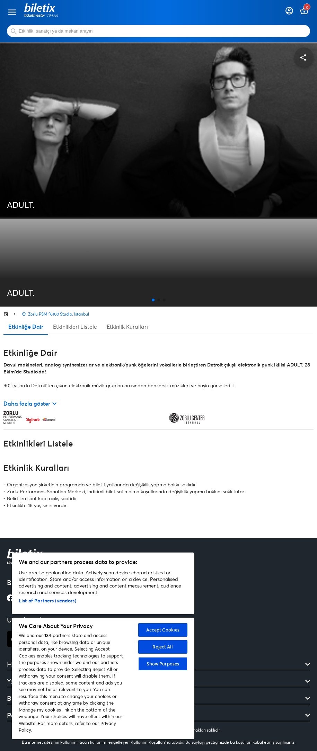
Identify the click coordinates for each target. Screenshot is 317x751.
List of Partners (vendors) (47, 600)
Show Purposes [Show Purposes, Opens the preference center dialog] (163, 664)
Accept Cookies (163, 630)
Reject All (162, 647)
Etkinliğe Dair (25, 326)
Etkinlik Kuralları (127, 326)
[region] (103, 646)
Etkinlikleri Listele (75, 326)
